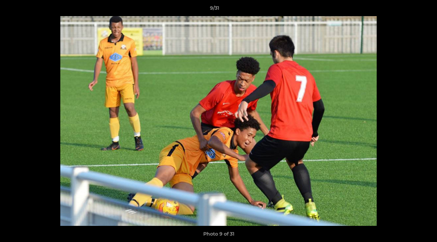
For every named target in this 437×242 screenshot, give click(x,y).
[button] (409, 10)
